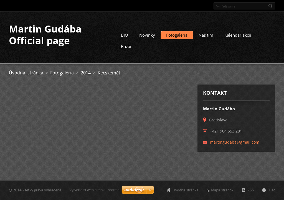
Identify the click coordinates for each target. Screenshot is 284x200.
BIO (124, 35)
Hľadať (270, 6)
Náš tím (206, 35)
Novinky (147, 35)
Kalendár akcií (237, 35)
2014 (86, 73)
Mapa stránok (222, 190)
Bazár (126, 46)
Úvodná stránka (26, 73)
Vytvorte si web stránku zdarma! (94, 190)
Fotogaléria (176, 35)
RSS (250, 190)
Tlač (271, 190)
